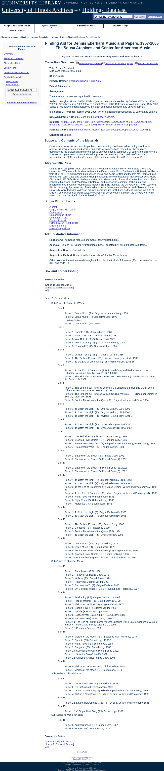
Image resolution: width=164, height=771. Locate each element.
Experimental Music (79, 129)
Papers (126, 129)
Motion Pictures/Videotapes (106, 129)
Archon (79, 768)
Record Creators (17, 30)
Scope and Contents (14, 58)
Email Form (86, 759)
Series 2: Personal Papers (59, 287)
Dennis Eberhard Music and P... (75, 37)
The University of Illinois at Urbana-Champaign (88, 770)
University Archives (9, 37)
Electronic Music (58, 124)
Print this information (146, 63)
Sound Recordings (141, 129)
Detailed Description (13, 77)
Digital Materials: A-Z (86, 26)
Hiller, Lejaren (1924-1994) (82, 124)
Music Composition (127, 124)
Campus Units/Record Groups (17, 26)
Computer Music (142, 122)
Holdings (25, 37)
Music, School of (107, 124)
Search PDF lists (155, 17)
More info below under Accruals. (97, 117)
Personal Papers (13, 84)
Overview (8, 54)
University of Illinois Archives (37, 10)
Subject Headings (120, 26)
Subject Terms (11, 68)
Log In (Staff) (82, 752)
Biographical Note (12, 63)
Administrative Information (16, 72)
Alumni (55, 37)
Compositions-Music (121, 122)
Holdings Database (104, 10)
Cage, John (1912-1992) (82, 122)
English (67, 134)
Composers (103, 122)
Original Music (12, 82)
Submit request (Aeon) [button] (88, 63)
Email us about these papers (21, 102)
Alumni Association (40, 37)
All (46, 290)
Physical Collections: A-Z (51, 26)
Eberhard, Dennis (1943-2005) (85, 81)
